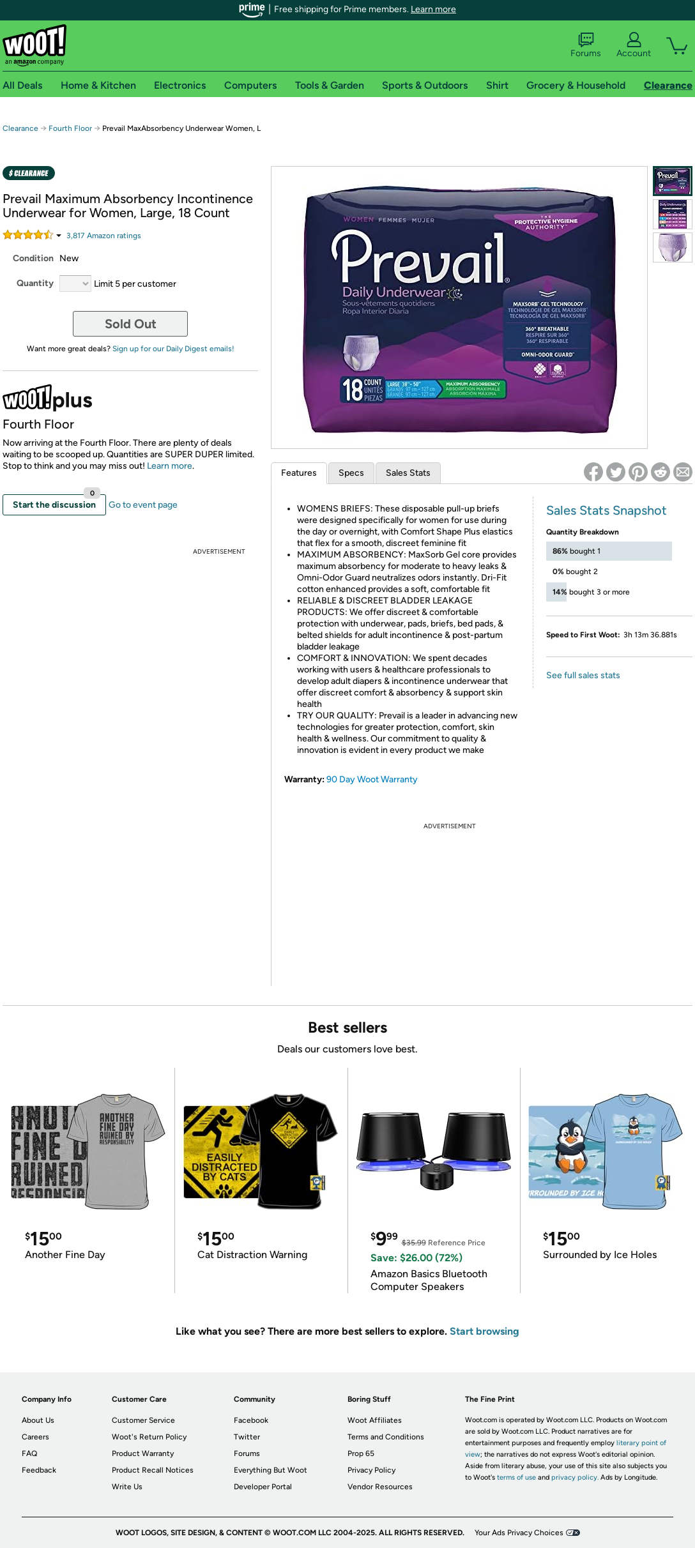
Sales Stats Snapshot (606, 510)
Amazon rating (103, 235)
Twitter (247, 1436)
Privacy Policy (371, 1470)
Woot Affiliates (375, 1420)
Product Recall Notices (153, 1470)
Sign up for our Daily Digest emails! (173, 348)
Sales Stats (408, 472)
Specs (351, 472)
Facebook (251, 1420)
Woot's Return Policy (149, 1436)
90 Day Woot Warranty (372, 779)
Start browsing (484, 1331)
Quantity (35, 283)
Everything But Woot (270, 1470)
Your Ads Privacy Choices (519, 1532)
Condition (33, 258)
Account (633, 45)
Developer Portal (263, 1486)
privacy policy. (575, 1477)
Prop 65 (361, 1453)
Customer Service (143, 1420)
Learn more (433, 9)
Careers (35, 1436)
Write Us (127, 1486)
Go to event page (143, 504)
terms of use (516, 1477)
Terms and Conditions (386, 1436)
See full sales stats (583, 675)
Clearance (20, 128)
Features (299, 472)
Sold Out (131, 323)
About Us (38, 1420)
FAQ (29, 1453)
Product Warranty (143, 1453)
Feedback (39, 1470)
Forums (585, 45)
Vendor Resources (380, 1486)
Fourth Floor (70, 128)
